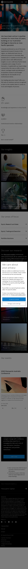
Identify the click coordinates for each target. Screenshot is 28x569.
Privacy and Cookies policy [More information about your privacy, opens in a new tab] (18, 295)
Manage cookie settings (14, 303)
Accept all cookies (14, 299)
